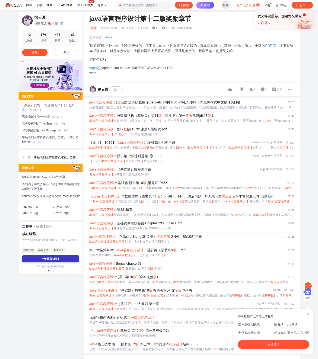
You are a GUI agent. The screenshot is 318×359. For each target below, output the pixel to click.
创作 (302, 5)
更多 (102, 5)
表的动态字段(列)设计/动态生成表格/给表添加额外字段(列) (51, 186)
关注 (116, 89)
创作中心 (281, 5)
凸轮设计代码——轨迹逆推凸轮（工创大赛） (48, 107)
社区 (49, 5)
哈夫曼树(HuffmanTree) (43, 123)
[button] (48, 270)
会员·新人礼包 (248, 5)
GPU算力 (85, 3)
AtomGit (64, 5)
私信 (66, 52)
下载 (39, 5)
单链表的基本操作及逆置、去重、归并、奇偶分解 (50, 139)
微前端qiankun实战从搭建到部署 (43, 177)
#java (108, 37)
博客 (29, 5)
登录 (226, 5)
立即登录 (194, 40)
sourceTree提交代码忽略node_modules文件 (51, 196)
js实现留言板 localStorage (45, 130)
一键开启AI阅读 (50, 258)
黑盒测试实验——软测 (42, 116)
